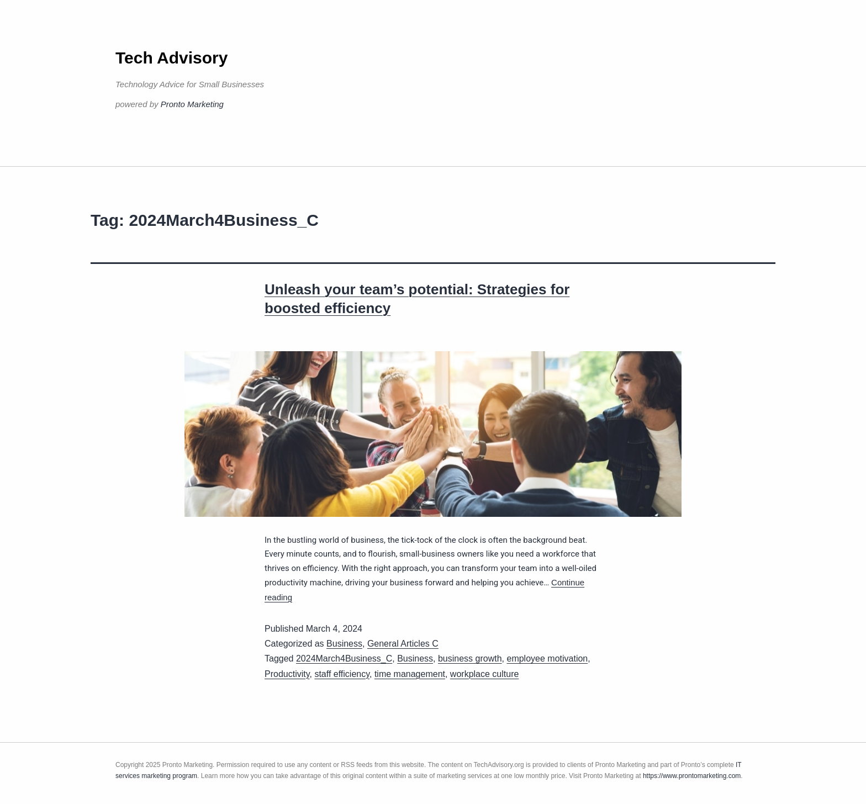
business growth (470, 658)
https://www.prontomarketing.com (692, 776)
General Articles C (403, 643)
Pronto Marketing (192, 104)
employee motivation (547, 658)
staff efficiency (341, 674)
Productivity (287, 674)
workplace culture (484, 674)
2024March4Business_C (344, 658)
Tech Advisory (171, 58)
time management (409, 674)
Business (344, 643)
